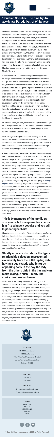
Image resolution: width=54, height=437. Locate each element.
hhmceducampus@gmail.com (27, 389)
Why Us (27, 407)
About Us (27, 404)
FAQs (27, 414)
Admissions (27, 409)
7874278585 (27, 380)
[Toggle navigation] (49, 8)
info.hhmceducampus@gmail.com (27, 392)
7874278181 (27, 377)
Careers (27, 411)
